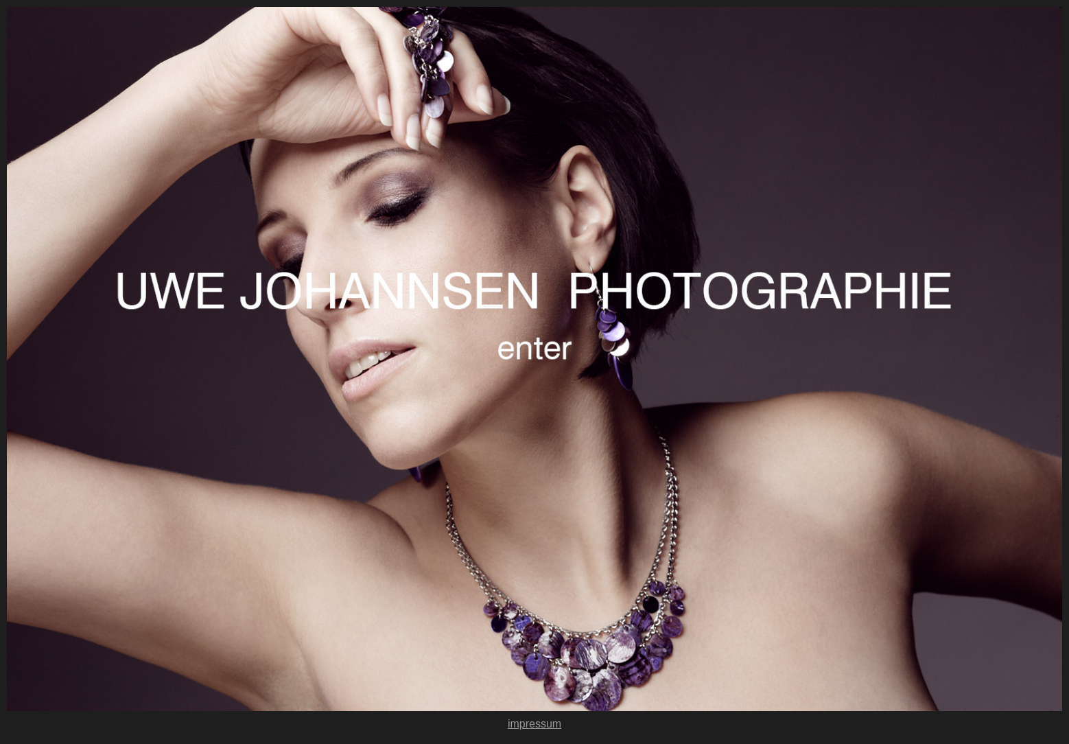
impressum (534, 724)
